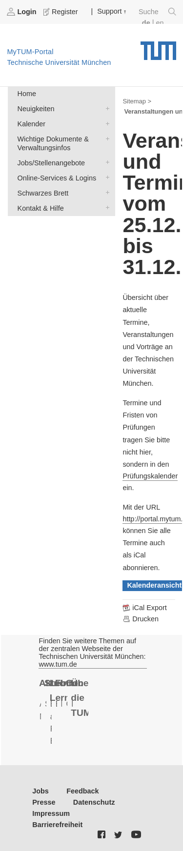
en (159, 23)
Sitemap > (136, 101)
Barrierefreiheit (57, 825)
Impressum (51, 813)
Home (27, 94)
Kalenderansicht (154, 585)
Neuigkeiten (105, 108)
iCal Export (144, 608)
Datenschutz (94, 802)
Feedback (82, 791)
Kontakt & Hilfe (105, 207)
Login (22, 12)
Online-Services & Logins (105, 177)
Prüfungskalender (150, 476)
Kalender (105, 123)
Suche (157, 12)
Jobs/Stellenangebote (105, 162)
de (146, 23)
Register (61, 12)
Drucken (140, 619)
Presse (43, 802)
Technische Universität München (158, 47)
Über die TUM (79, 698)
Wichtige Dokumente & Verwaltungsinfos (105, 138)
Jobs (40, 791)
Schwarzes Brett (105, 192)
